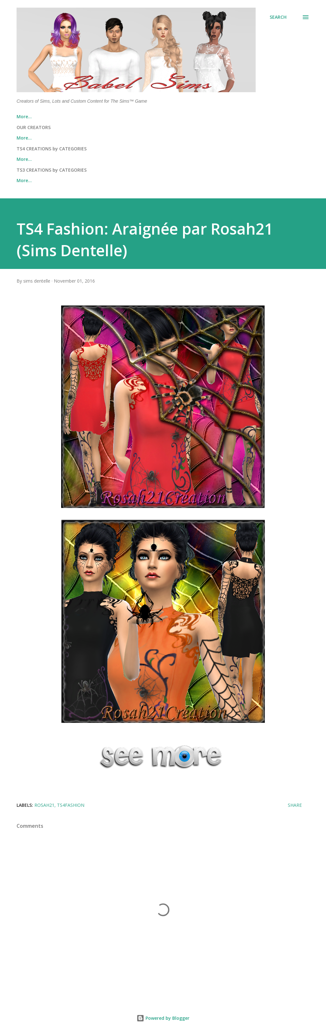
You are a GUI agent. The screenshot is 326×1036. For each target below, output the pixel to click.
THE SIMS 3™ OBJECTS (225, 180)
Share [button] (295, 805)
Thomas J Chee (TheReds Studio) (53, 138)
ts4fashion (70, 805)
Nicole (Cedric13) (126, 138)
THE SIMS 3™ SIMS (36, 180)
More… (242, 138)
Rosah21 (44, 805)
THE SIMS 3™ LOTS (95, 180)
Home (23, 116)
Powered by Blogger (163, 1018)
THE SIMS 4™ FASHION (158, 159)
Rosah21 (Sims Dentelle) (189, 138)
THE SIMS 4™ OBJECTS (225, 159)
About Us (58, 116)
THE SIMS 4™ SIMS (36, 159)
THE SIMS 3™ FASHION (158, 180)
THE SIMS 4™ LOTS (95, 159)
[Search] (278, 17)
